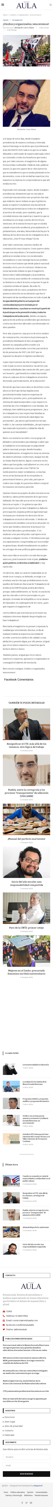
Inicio (5, 15)
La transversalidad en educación (36, 1065)
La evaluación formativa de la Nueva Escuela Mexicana (34, 1083)
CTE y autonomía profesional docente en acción (26, 1391)
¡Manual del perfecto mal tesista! (26, 839)
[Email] (31, 1503)
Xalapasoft (38, 1486)
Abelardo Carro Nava (24, 28)
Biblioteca (28, 1495)
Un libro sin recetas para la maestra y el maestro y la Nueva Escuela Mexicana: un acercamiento (35, 1119)
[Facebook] (22, 1503)
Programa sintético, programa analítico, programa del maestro (36, 1100)
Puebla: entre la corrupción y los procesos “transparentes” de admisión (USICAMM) (26, 793)
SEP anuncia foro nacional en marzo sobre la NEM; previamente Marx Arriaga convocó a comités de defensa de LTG (24, 1360)
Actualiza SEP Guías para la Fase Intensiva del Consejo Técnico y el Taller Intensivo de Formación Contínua (36, 1137)
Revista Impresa (41, 1495)
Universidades (41, 1492)
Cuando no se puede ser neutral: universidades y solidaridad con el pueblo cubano (36, 1178)
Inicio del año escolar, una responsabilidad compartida (34, 1245)
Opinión (5, 20)
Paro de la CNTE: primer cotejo (26, 927)
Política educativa (17, 1492)
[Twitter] (27, 1503)
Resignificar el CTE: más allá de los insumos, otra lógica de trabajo (35, 1195)
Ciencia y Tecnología (13, 1495)
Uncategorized (17, 20)
